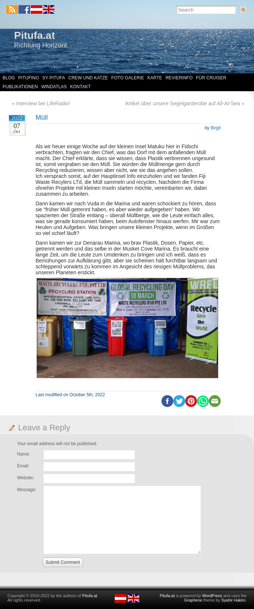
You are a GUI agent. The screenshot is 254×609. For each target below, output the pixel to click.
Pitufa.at (34, 35)
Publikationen (20, 86)
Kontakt (80, 86)
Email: (23, 466)
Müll (42, 117)
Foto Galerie (127, 77)
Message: (26, 489)
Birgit (216, 127)
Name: (23, 454)
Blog (9, 77)
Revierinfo (179, 77)
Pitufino (28, 77)
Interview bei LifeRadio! (43, 103)
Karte (154, 77)
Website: (25, 477)
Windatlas (54, 86)
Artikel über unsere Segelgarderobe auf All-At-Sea (182, 103)
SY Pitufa (53, 77)
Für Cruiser (211, 77)
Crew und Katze (88, 77)
